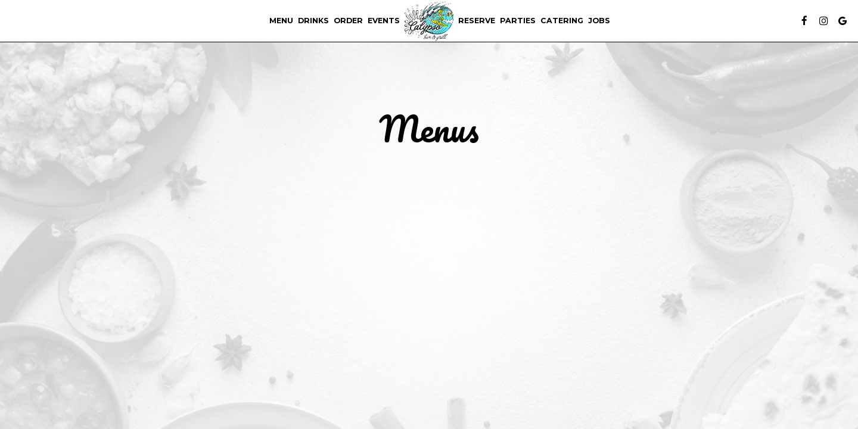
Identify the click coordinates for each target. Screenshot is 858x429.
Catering (561, 20)
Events (384, 20)
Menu (281, 20)
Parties (518, 20)
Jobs (599, 20)
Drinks (313, 20)
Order (348, 20)
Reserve (476, 20)
